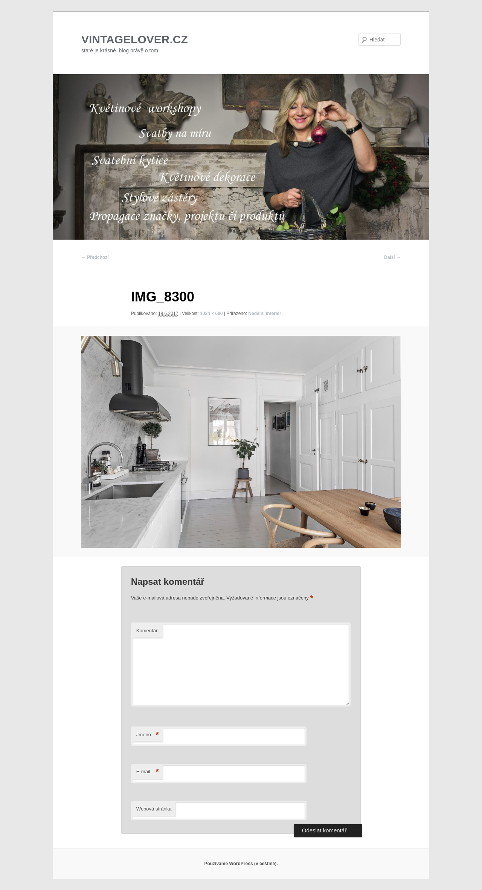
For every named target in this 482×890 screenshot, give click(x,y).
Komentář (146, 630)
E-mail (147, 771)
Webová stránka (154, 809)
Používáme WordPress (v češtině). (241, 863)
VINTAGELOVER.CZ (134, 39)
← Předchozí (95, 257)
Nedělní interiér (264, 313)
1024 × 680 (211, 313)
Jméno (147, 734)
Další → (392, 257)
